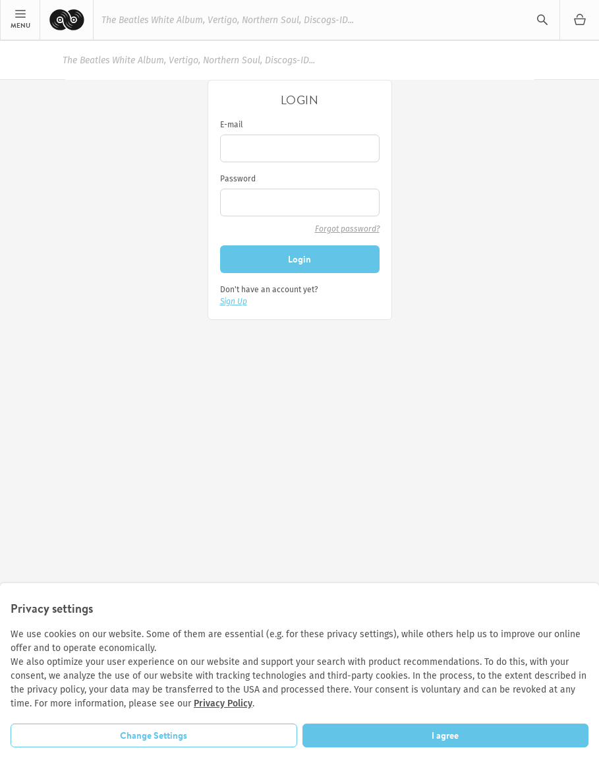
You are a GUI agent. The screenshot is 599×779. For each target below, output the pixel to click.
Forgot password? (347, 229)
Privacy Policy (223, 703)
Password (238, 178)
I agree (445, 735)
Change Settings (153, 735)
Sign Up (233, 301)
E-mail (231, 124)
